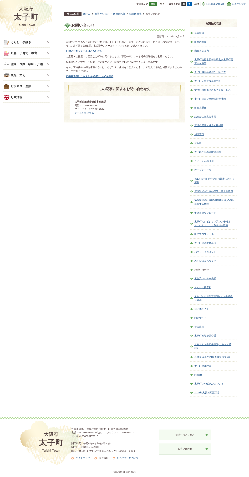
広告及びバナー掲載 (205, 278)
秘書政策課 (135, 13)
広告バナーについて (128, 458)
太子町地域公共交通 (205, 335)
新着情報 (199, 33)
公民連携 (199, 326)
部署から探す (239, 4)
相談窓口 (199, 134)
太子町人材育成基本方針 (207, 81)
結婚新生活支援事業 (205, 116)
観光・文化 (18, 75)
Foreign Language (215, 4)
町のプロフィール (204, 234)
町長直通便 (200, 107)
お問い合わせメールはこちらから (84, 51)
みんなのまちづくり (205, 260)
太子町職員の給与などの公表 (210, 72)
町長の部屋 (200, 41)
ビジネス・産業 (21, 86)
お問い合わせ (185, 448)
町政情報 (16, 97)
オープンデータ (202, 169)
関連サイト (200, 317)
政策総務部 (119, 13)
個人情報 (103, 458)
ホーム (86, 13)
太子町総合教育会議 (205, 243)
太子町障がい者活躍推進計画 (210, 98)
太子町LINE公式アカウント (209, 383)
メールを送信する (84, 112)
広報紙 (198, 143)
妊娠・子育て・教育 (24, 53)
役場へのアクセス (185, 434)
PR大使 (198, 374)
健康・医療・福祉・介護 (27, 64)
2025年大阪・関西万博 (206, 392)
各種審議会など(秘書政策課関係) (212, 357)
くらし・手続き (21, 42)
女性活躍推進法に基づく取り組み (212, 90)
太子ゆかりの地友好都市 (207, 152)
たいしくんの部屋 (204, 161)
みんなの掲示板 (202, 287)
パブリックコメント (205, 252)
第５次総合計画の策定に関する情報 (213, 191)
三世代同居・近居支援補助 (208, 125)
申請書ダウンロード (205, 212)
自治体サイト (201, 309)
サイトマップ (83, 458)
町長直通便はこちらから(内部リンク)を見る (90, 76)
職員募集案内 (201, 50)
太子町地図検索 (202, 366)
